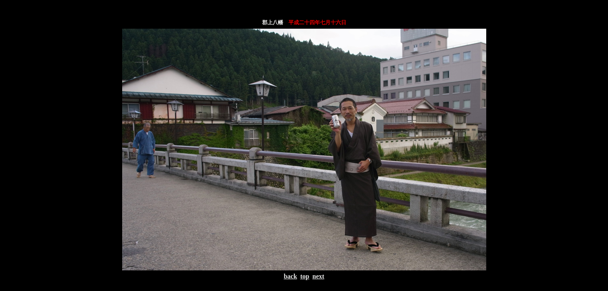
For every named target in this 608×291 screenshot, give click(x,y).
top (304, 276)
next (318, 276)
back (290, 276)
